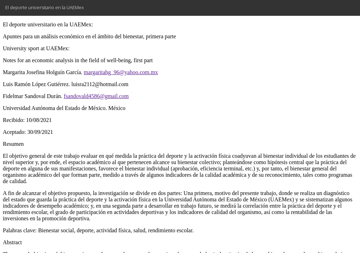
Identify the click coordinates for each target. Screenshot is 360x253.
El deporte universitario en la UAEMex (44, 7)
